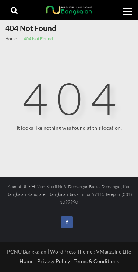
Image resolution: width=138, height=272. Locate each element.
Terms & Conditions (96, 261)
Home (26, 261)
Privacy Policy (53, 261)
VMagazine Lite (113, 251)
